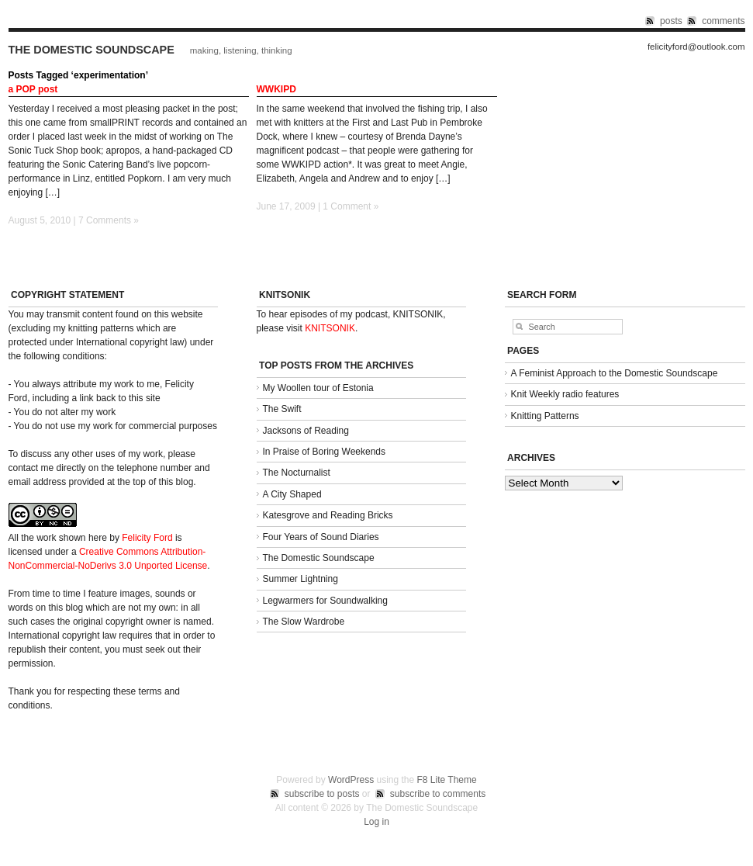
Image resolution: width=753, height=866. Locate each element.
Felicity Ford (147, 537)
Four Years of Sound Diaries (321, 537)
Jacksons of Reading (306, 430)
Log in (376, 821)
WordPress (351, 779)
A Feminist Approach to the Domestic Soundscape (614, 373)
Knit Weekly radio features (565, 394)
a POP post (33, 89)
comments (723, 21)
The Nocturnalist (296, 472)
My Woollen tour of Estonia (318, 388)
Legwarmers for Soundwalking (325, 600)
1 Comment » (350, 206)
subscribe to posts (322, 793)
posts (671, 21)
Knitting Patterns (545, 415)
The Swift (282, 409)
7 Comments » (108, 220)
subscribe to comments (437, 793)
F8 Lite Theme (447, 779)
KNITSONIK (330, 328)
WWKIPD (276, 89)
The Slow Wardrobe (304, 621)
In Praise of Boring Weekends (324, 451)
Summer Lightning (300, 578)
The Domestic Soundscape (91, 49)
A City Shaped (292, 494)
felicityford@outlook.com (696, 47)
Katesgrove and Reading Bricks (328, 515)
